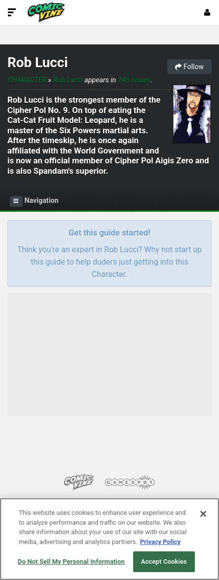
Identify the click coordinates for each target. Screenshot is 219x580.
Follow (189, 67)
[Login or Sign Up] (207, 12)
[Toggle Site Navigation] (12, 12)
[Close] (203, 514)
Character (26, 80)
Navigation (34, 201)
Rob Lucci (37, 62)
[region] (109, 539)
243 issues (134, 80)
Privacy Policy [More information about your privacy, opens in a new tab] (160, 541)
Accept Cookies (164, 561)
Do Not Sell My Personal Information (71, 561)
